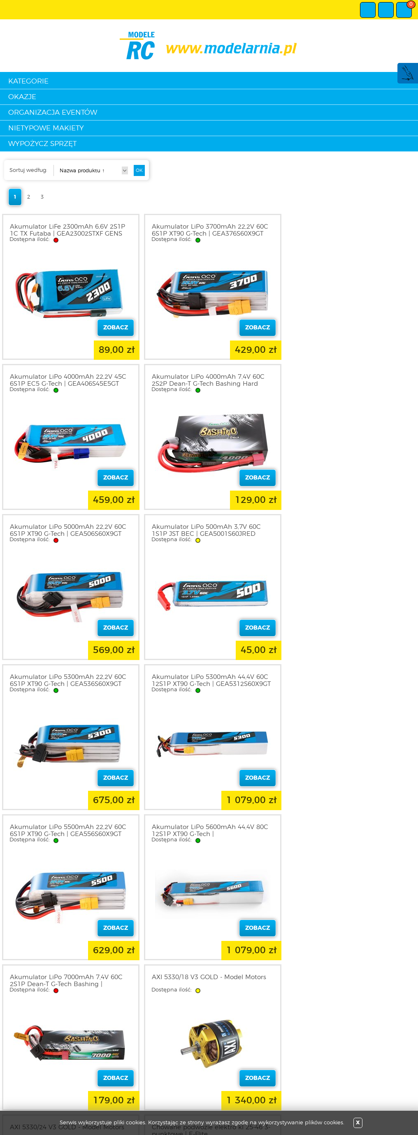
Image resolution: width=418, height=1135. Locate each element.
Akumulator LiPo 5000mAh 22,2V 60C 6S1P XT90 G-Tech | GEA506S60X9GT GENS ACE (207, 384)
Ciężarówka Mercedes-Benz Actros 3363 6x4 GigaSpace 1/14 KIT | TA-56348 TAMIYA (341, 834)
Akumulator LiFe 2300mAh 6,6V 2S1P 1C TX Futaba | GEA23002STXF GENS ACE (67, 234)
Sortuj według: (28, 170)
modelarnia (209, 46)
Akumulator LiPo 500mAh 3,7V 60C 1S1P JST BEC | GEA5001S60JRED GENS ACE (342, 384)
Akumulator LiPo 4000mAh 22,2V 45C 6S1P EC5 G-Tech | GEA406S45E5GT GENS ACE (346, 234)
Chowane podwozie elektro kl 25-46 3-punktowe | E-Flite (208, 830)
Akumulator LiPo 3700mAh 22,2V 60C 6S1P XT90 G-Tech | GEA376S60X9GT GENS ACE (207, 234)
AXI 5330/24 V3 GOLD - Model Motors (67, 827)
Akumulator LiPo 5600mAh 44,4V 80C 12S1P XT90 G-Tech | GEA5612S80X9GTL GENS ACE (68, 684)
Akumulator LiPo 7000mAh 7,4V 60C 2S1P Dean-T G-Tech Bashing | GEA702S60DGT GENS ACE (205, 684)
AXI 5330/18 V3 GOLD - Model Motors (345, 677)
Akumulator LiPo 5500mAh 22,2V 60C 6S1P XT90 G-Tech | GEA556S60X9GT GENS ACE (346, 534)
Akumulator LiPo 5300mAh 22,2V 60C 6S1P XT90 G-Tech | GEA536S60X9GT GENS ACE (68, 534)
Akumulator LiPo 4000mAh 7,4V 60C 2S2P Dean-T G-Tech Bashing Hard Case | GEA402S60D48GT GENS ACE (66, 384)
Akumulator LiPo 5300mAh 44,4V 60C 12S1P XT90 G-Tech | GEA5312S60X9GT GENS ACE (208, 534)
